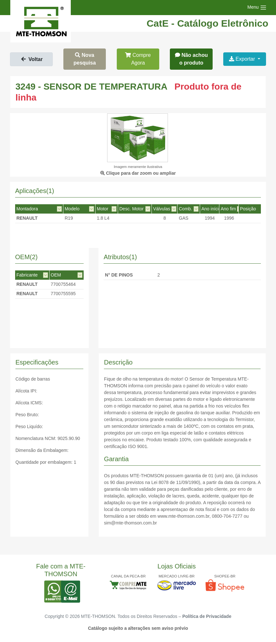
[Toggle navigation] (257, 8)
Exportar (242, 59)
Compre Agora (138, 59)
